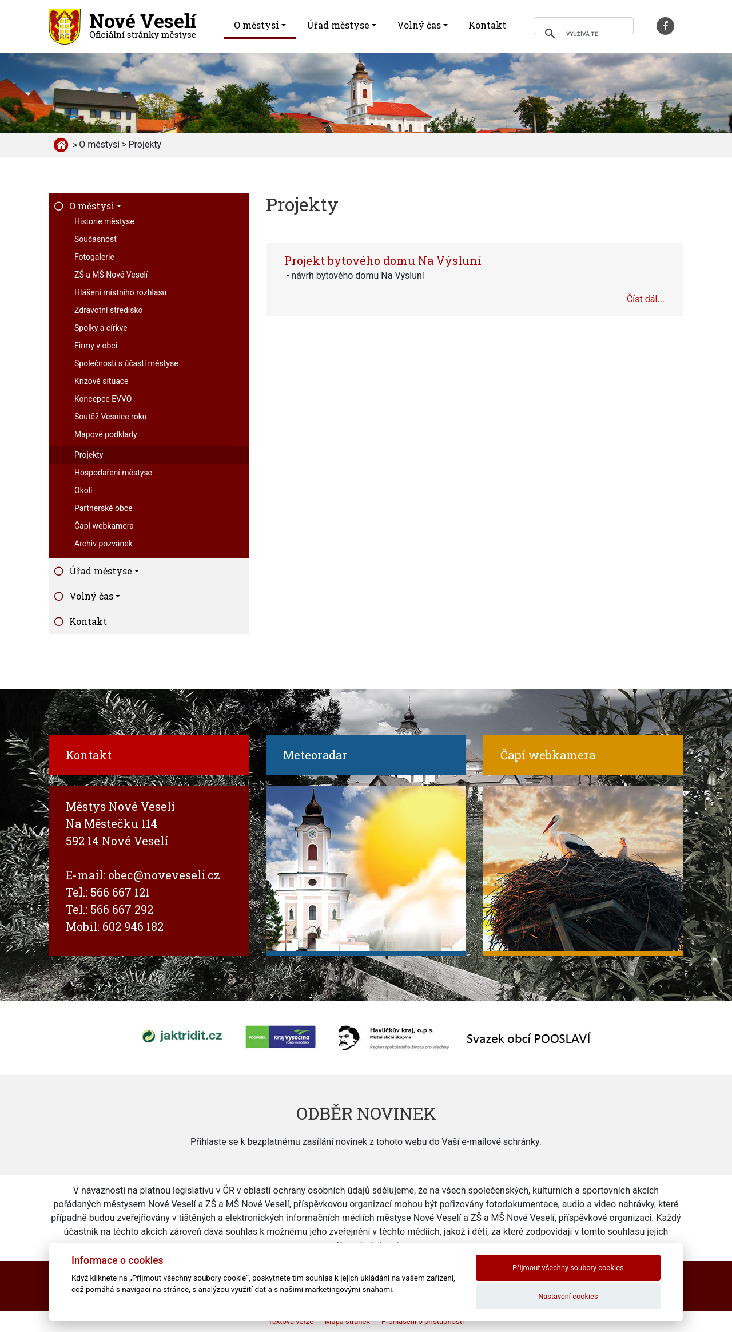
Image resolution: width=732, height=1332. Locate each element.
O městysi (256, 25)
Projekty (89, 454)
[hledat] (582, 34)
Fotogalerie (94, 256)
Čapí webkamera (104, 525)
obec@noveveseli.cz (164, 874)
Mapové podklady (105, 434)
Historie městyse (104, 221)
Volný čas (419, 25)
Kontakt (487, 25)
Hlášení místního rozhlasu (120, 292)
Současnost (95, 239)
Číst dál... (646, 299)
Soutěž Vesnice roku (110, 416)
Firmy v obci (95, 345)
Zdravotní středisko (108, 310)
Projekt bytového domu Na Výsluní (383, 260)
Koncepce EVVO (103, 398)
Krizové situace (101, 381)
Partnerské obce (103, 508)
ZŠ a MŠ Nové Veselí (111, 274)
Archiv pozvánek (103, 543)
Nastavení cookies (568, 1296)
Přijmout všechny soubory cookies (568, 1267)
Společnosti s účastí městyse (126, 363)
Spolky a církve (101, 327)
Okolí (83, 490)
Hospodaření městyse (113, 472)
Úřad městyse (338, 25)
